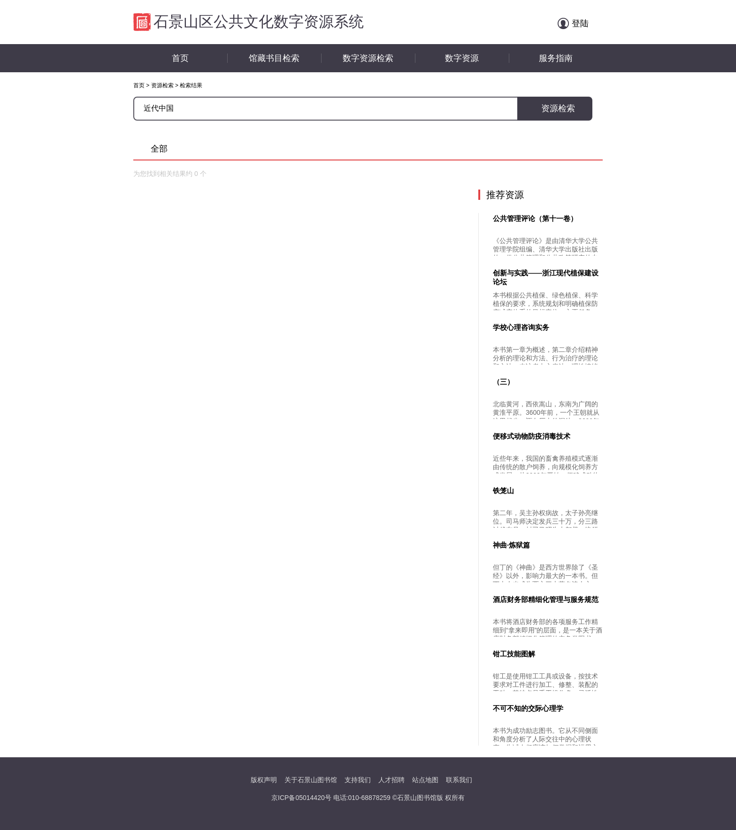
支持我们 (358, 780)
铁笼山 (503, 491)
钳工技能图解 (514, 654)
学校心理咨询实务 (521, 327)
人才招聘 (391, 780)
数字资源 (462, 58)
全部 (159, 148)
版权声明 (264, 780)
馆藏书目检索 (274, 58)
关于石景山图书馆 (310, 780)
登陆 (580, 23)
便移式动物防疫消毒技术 (531, 436)
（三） (503, 382)
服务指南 (556, 58)
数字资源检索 (368, 58)
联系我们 (459, 780)
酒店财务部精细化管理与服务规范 (545, 599)
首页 (180, 58)
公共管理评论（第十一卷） (535, 218)
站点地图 (425, 780)
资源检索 (162, 85)
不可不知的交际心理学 (528, 708)
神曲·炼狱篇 (511, 545)
